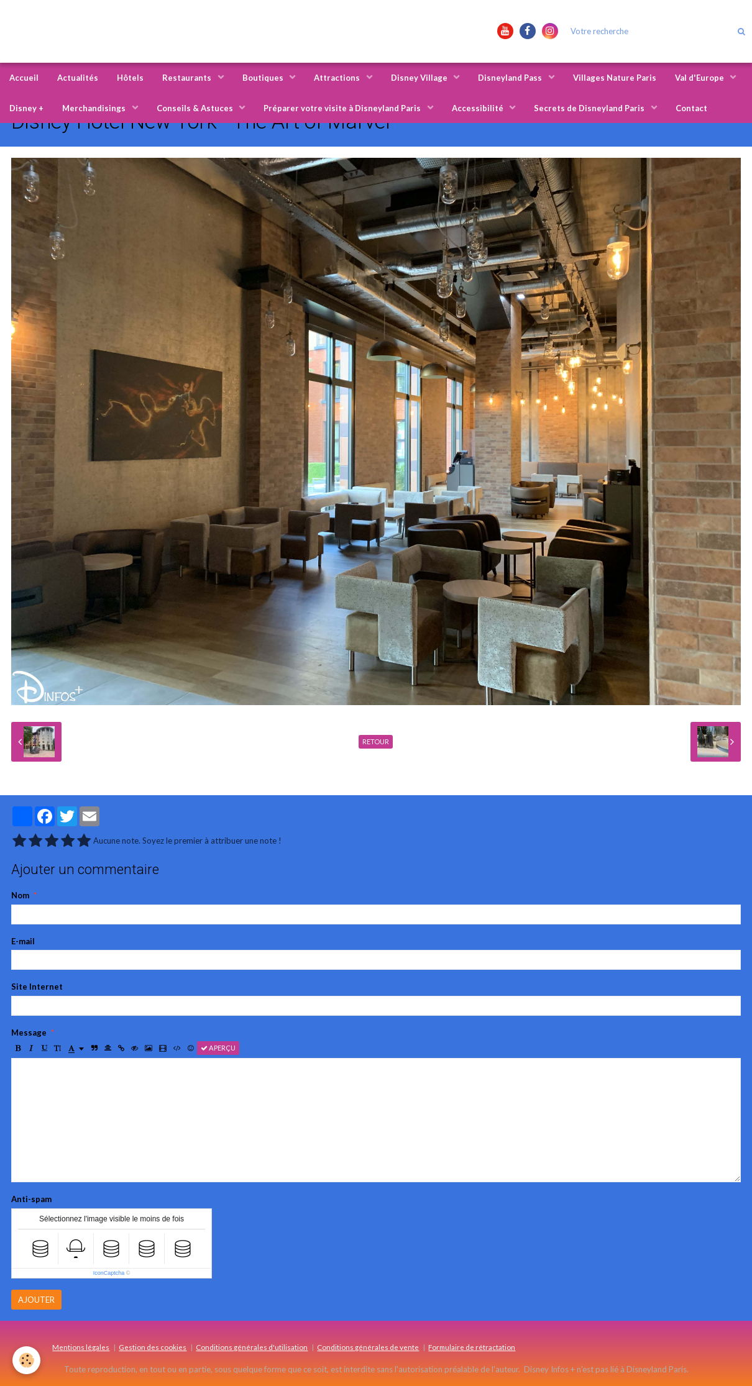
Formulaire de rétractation (471, 1347)
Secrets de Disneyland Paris (590, 108)
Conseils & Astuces (196, 108)
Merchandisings (94, 108)
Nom (20, 895)
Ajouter (36, 1300)
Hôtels (130, 78)
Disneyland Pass (511, 78)
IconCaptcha (109, 1273)
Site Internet (37, 987)
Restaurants (187, 78)
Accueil (24, 78)
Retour (375, 741)
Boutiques (263, 78)
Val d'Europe (700, 78)
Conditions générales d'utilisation (252, 1347)
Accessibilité (478, 108)
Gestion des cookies (152, 1347)
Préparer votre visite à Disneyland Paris (343, 108)
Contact (691, 108)
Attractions (338, 78)
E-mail (23, 941)
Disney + (26, 108)
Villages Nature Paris (614, 78)
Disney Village (420, 78)
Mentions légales (80, 1347)
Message (29, 1032)
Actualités (77, 78)
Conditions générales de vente (368, 1347)
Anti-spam (31, 1199)
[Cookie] (26, 1360)
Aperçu (218, 1048)
